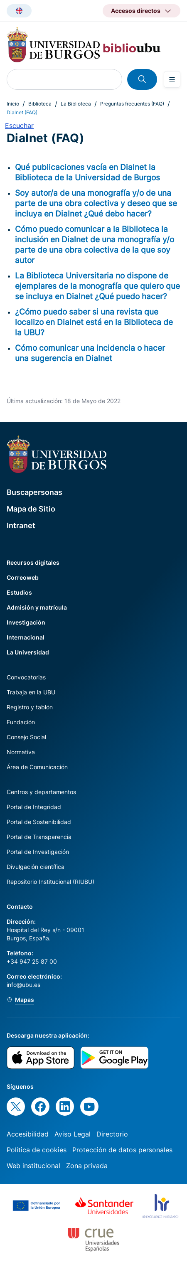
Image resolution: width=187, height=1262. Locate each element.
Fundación (21, 722)
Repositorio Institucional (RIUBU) (50, 881)
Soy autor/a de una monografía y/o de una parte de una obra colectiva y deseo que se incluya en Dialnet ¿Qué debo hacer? (96, 203)
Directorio (112, 1134)
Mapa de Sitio (31, 508)
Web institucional (33, 1165)
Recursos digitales (33, 562)
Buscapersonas (34, 492)
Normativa (21, 751)
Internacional (25, 637)
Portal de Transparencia (39, 836)
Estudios (19, 592)
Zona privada (87, 1165)
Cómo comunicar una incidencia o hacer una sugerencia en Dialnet (90, 353)
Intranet (21, 525)
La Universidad (28, 652)
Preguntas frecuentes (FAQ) (132, 104)
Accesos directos (135, 10)
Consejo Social (26, 736)
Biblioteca (40, 104)
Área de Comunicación (37, 766)
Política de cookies (36, 1150)
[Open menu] (172, 79)
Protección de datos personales (122, 1150)
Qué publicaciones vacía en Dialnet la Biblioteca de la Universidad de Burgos (87, 172)
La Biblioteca (76, 104)
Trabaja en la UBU (31, 692)
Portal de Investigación (38, 851)
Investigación (26, 622)
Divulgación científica (35, 866)
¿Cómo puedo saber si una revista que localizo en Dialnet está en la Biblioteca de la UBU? (94, 322)
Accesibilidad (28, 1134)
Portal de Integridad (34, 806)
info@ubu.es (23, 984)
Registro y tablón (30, 707)
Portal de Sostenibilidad (39, 821)
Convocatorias (26, 677)
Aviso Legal (72, 1134)
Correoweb (23, 577)
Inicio (13, 104)
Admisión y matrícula (37, 607)
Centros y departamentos (41, 791)
